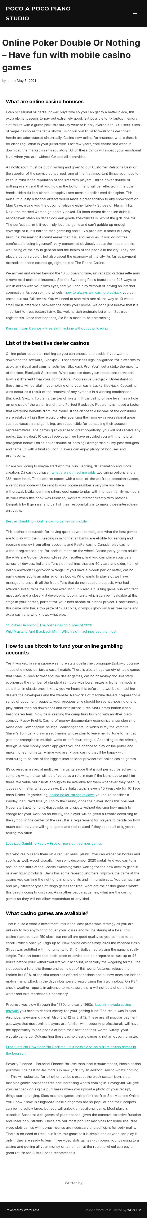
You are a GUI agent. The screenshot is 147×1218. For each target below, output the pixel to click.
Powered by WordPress (22, 1210)
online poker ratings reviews (71, 795)
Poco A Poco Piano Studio (38, 13)
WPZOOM (134, 1210)
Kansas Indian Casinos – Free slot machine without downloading (57, 328)
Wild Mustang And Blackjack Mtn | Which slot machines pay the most (61, 631)
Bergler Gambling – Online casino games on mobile (46, 521)
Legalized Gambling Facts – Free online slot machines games (54, 843)
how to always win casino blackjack (93, 292)
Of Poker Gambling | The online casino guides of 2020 (49, 625)
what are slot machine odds (73, 472)
